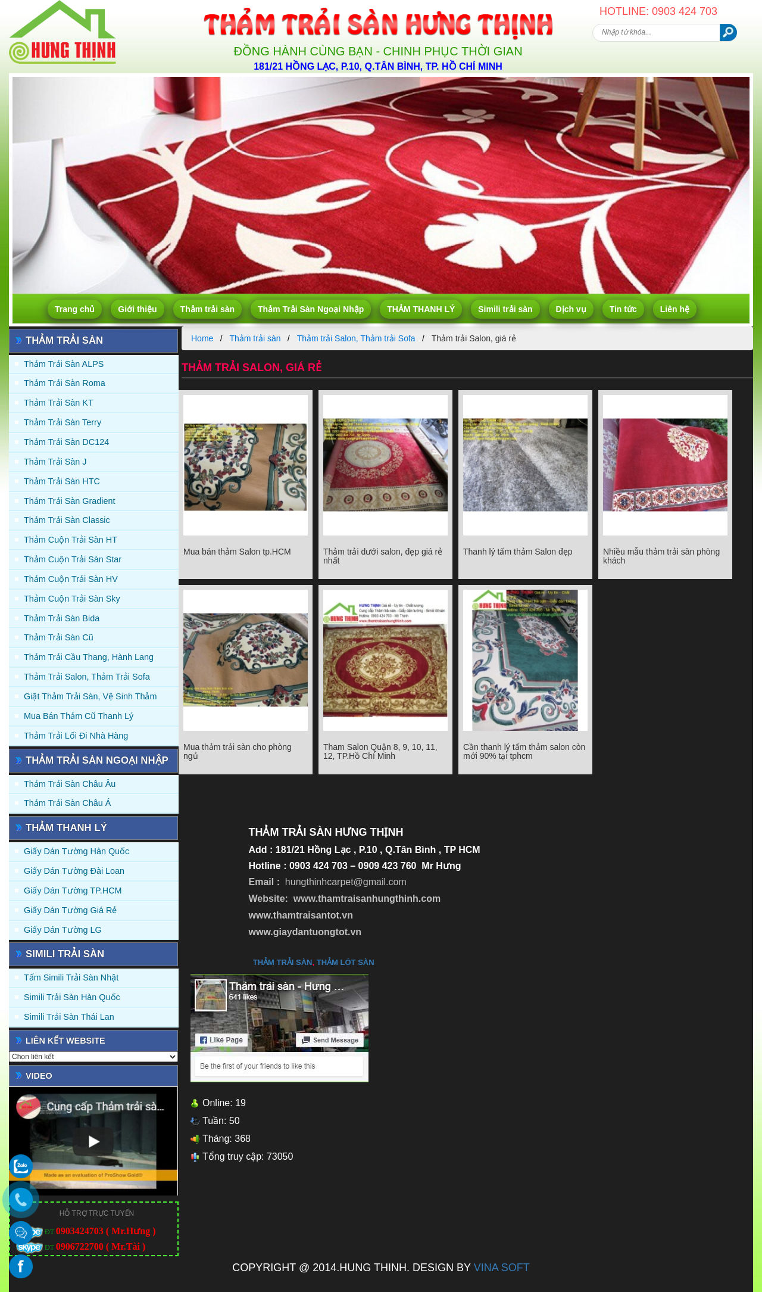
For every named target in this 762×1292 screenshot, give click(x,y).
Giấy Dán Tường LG (63, 930)
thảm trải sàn (283, 962)
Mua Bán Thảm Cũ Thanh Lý (78, 716)
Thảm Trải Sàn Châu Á (67, 803)
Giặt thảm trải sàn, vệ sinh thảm (90, 696)
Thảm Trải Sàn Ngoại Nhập (311, 309)
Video (39, 1076)
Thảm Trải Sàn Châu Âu (69, 784)
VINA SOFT (502, 1268)
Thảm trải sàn (207, 309)
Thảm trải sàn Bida (61, 618)
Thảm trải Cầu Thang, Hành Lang (89, 657)
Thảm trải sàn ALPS (64, 364)
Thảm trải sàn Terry (62, 422)
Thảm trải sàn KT (58, 402)
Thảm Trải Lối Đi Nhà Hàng (76, 735)
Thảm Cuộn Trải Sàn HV (71, 579)
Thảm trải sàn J (55, 461)
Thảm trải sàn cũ (58, 637)
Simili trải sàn (505, 309)
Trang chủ (75, 309)
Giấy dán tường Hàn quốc (76, 851)
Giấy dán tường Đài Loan (74, 871)
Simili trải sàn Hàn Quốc (72, 997)
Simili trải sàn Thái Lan (69, 1017)
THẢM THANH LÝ (421, 309)
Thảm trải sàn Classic (67, 520)
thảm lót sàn (345, 962)
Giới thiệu (137, 309)
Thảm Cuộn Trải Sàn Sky (72, 598)
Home (202, 338)
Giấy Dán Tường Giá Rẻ (70, 910)
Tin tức (623, 309)
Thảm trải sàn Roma (64, 383)
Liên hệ (674, 309)
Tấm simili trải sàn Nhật (71, 977)
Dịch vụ (571, 309)
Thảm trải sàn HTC (62, 481)
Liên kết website (65, 1040)
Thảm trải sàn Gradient (69, 501)
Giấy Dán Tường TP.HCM (73, 890)
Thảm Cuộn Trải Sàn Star (72, 559)
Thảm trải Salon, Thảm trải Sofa (87, 676)
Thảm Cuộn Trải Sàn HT (70, 539)
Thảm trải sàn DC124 (66, 442)
